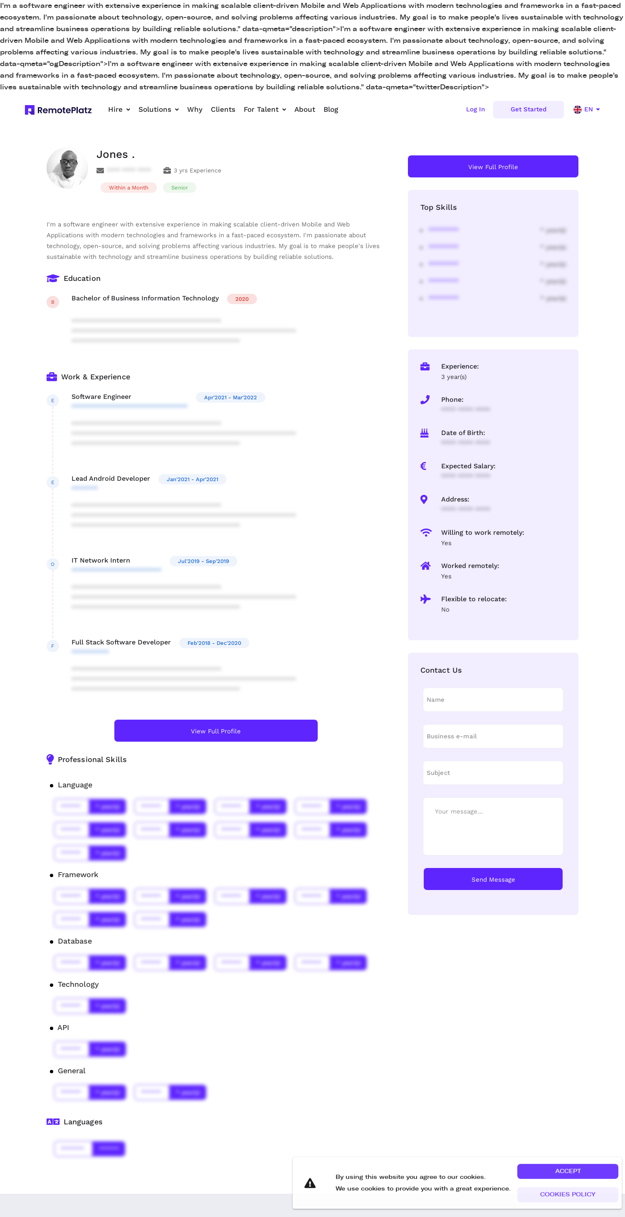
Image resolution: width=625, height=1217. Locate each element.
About (304, 109)
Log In (475, 109)
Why (195, 109)
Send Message (493, 879)
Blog (331, 109)
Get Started (528, 109)
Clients (223, 109)
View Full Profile (216, 731)
